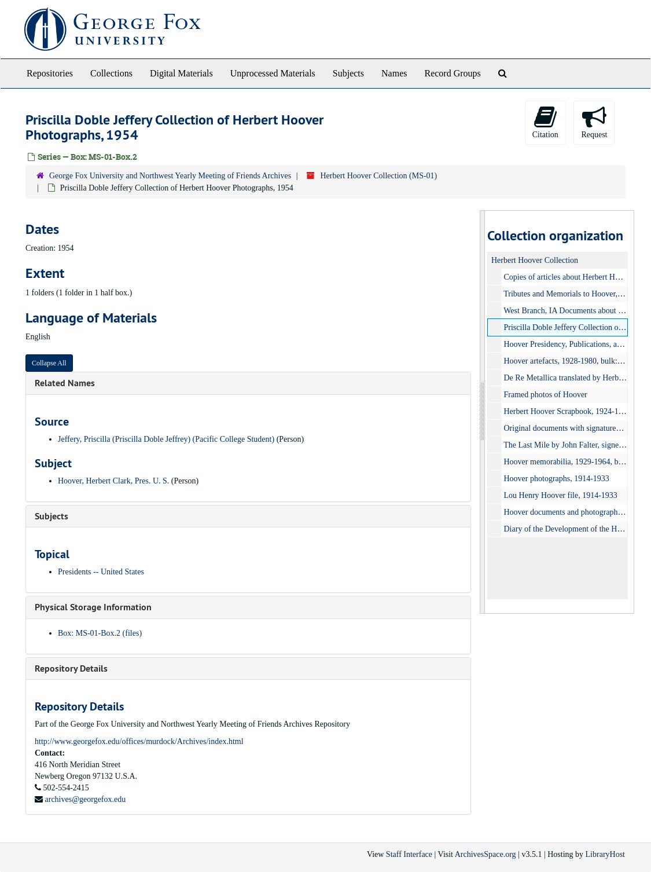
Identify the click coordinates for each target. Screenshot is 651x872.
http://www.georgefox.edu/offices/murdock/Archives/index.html (139, 741)
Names (394, 73)
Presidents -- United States (101, 571)
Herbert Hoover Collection (534, 260)
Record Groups (452, 73)
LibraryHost (605, 854)
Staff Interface (409, 854)
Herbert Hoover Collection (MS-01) (378, 175)
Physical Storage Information (93, 607)
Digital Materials (181, 73)
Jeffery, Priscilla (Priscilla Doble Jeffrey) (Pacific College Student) (166, 439)
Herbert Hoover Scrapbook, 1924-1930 (567, 411)
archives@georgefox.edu (85, 799)
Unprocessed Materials (272, 73)
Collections (111, 73)
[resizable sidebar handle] (482, 412)
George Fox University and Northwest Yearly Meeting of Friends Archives (170, 175)
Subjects (348, 73)
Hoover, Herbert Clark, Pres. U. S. (113, 481)
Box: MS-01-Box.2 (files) (100, 633)
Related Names (65, 383)
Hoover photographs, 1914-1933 (556, 478)
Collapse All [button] (49, 363)
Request (594, 122)
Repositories (50, 73)
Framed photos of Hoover (545, 394)
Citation (545, 122)
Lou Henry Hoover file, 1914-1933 (560, 495)
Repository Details (71, 668)
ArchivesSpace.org (485, 854)
